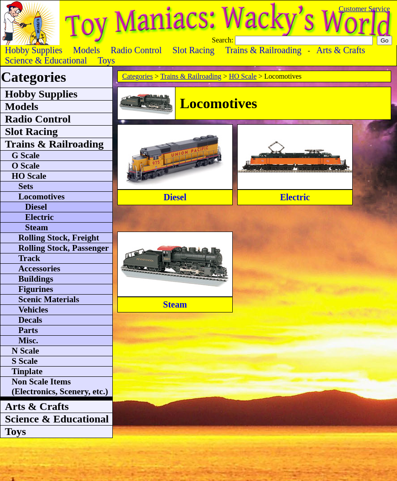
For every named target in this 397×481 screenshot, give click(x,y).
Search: (223, 40)
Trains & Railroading (190, 76)
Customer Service (364, 9)
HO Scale (242, 76)
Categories (137, 76)
